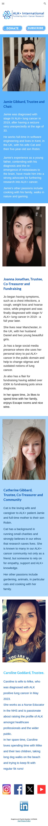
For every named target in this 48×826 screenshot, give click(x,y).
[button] (3, 3)
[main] (24, 104)
